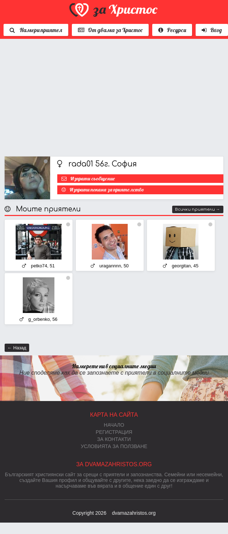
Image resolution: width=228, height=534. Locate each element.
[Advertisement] (94, 96)
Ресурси (172, 30)
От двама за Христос (110, 30)
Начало (114, 425)
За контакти (114, 439)
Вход (212, 30)
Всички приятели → (197, 209)
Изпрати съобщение (92, 178)
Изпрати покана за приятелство (106, 189)
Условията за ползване (114, 446)
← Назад (16, 347)
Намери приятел (36, 30)
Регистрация (114, 432)
